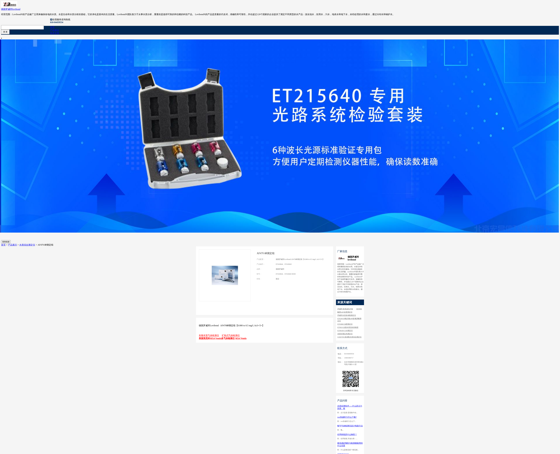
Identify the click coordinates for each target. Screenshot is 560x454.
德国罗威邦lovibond (10, 9)
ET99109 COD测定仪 (345, 331)
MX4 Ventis (240, 338)
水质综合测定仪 (27, 245)
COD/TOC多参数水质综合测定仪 (349, 337)
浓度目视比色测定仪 (345, 334)
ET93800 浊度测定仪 (345, 324)
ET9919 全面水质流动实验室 (347, 327)
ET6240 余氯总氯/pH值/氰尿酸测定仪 (349, 320)
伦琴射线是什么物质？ (347, 434)
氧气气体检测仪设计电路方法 (350, 426)
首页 (52, 27)
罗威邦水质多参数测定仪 (346, 315)
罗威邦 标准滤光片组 (345, 309)
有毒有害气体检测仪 (209, 335)
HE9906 (359, 309)
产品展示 (54, 30)
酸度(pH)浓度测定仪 (344, 312)
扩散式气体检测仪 (231, 335)
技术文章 (54, 33)
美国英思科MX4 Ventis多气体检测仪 (217, 338)
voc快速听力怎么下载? (347, 417)
